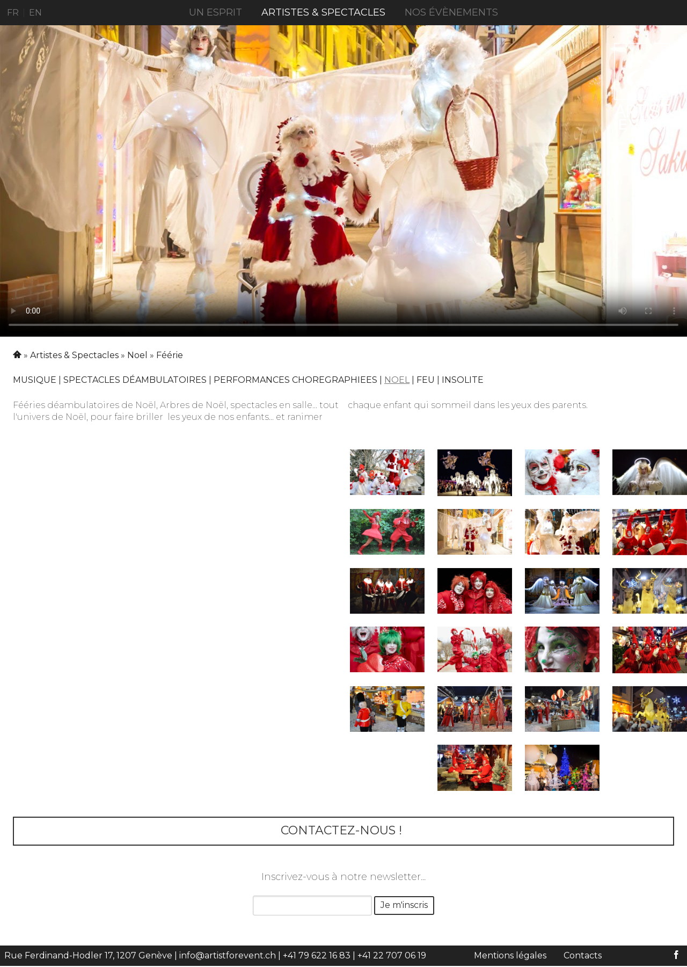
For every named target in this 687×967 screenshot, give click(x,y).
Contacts (583, 955)
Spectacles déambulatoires (135, 380)
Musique (34, 380)
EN (35, 13)
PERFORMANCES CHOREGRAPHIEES (295, 380)
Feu (425, 380)
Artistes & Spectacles (323, 12)
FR (13, 13)
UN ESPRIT (215, 12)
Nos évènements (451, 12)
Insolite (463, 380)
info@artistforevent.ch (227, 955)
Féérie (169, 355)
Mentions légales (510, 955)
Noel (137, 355)
